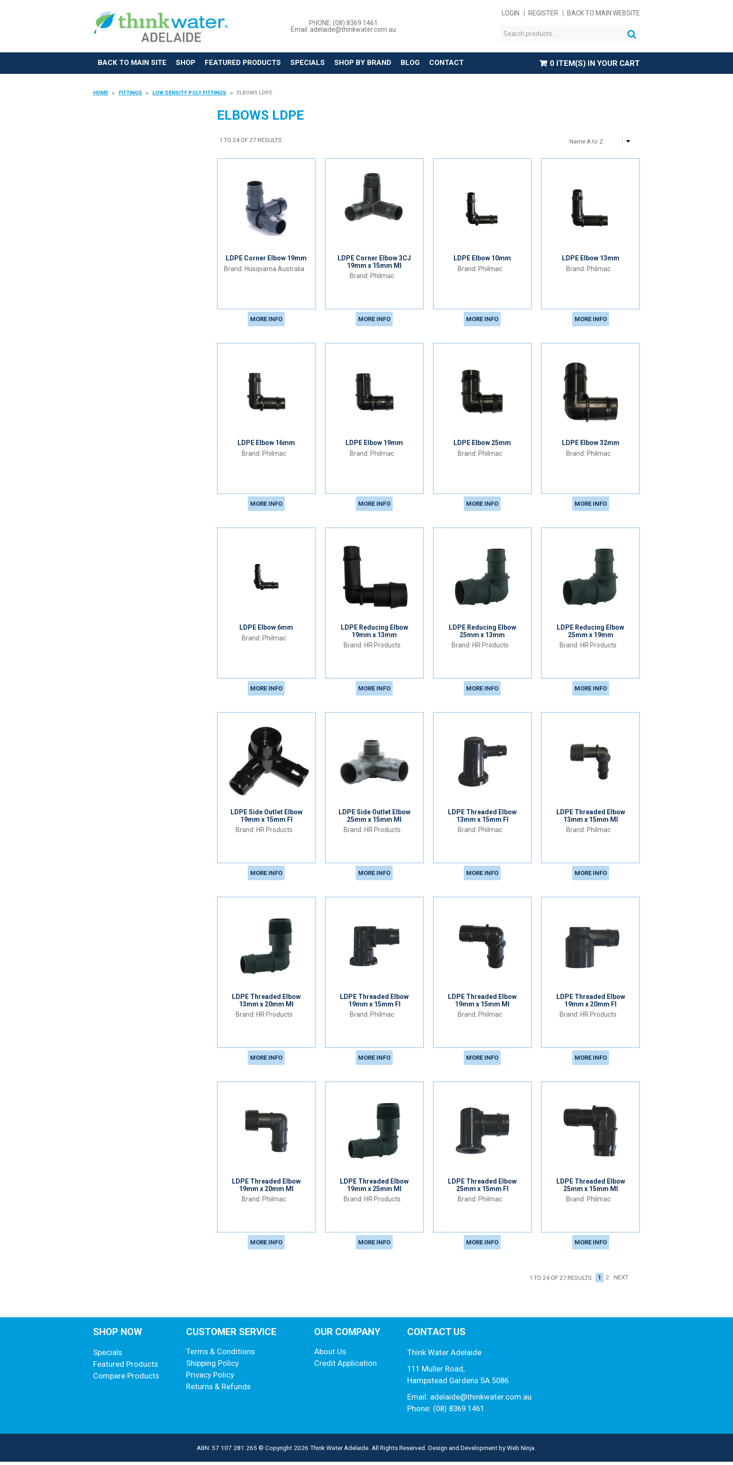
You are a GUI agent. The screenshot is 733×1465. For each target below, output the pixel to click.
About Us (330, 1354)
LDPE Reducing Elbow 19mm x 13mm (374, 632)
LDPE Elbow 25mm (482, 443)
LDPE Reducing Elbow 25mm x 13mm (482, 632)
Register (543, 13)
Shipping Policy (212, 1366)
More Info (266, 320)
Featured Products (252, 63)
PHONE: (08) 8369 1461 (343, 23)
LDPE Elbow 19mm (374, 443)
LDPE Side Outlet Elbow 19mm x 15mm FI (266, 817)
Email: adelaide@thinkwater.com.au (343, 29)
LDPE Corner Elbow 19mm (266, 258)
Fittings (130, 93)
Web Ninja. (521, 1451)
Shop (190, 63)
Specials (321, 63)
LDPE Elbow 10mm (482, 258)
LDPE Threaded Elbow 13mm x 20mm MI (266, 1002)
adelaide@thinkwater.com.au (481, 1400)
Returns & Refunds (218, 1389)
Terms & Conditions (220, 1354)
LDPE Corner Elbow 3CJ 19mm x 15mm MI (374, 262)
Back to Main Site (134, 63)
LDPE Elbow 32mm (590, 443)
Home (100, 93)
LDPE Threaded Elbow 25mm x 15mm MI (590, 1187)
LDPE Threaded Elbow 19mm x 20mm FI (590, 1002)
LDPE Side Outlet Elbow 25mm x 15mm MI (374, 817)
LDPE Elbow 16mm (266, 443)
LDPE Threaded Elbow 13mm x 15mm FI (482, 817)
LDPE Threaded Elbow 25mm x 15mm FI (482, 1187)
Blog (429, 63)
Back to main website (603, 13)
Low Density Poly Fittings (189, 93)
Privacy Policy (210, 1378)
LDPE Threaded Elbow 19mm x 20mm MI (266, 1187)
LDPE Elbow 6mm (266, 628)
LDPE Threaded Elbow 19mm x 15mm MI (482, 1002)
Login (510, 13)
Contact (466, 63)
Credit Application (345, 1366)
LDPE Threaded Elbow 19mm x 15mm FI (374, 1002)
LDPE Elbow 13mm (590, 258)
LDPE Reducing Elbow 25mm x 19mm (590, 632)
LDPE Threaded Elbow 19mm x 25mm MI (374, 1187)
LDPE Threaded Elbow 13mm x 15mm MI (590, 817)
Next (621, 1281)
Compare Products (126, 1379)
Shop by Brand (379, 63)
